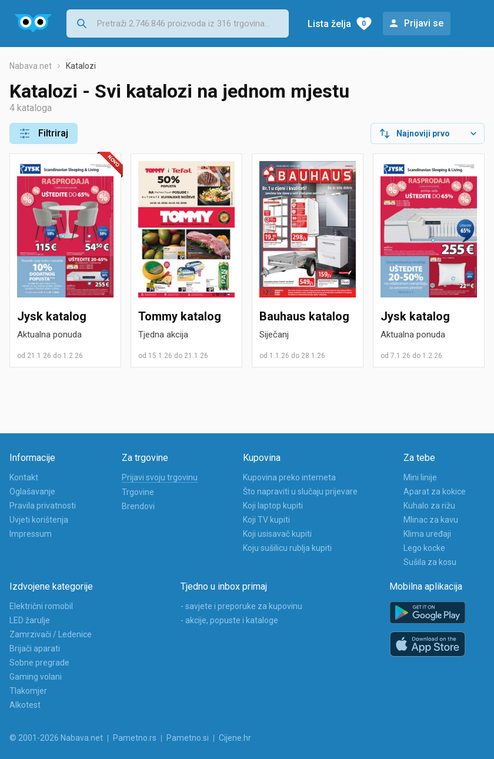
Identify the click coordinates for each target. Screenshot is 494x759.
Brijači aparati (34, 648)
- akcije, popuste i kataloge (229, 620)
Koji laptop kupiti (273, 505)
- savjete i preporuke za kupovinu (241, 606)
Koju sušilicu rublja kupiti (287, 548)
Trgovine (138, 492)
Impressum (30, 534)
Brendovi (138, 506)
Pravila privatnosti (42, 505)
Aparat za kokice (434, 491)
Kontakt (23, 477)
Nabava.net (30, 66)
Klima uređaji (427, 534)
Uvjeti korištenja (38, 519)
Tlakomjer (28, 691)
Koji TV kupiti (266, 519)
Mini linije (420, 477)
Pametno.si (187, 738)
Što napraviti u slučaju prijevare (300, 491)
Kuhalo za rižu (429, 505)
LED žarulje (29, 620)
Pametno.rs (134, 738)
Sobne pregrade (39, 662)
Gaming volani (35, 676)
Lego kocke (424, 548)
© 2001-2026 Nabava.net (56, 738)
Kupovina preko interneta (289, 477)
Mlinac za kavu (430, 519)
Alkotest (25, 705)
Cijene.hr (235, 738)
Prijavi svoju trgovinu (160, 477)
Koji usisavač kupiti (277, 534)
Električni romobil (41, 606)
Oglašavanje (32, 491)
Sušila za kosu (429, 562)
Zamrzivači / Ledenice (50, 634)
